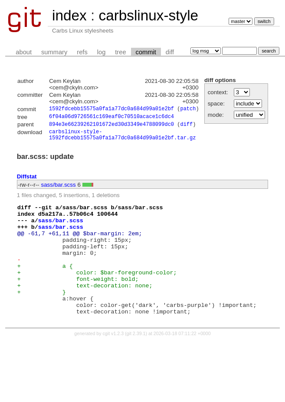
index (69, 15)
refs (82, 52)
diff (170, 52)
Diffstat (27, 181)
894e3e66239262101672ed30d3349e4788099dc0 (111, 126)
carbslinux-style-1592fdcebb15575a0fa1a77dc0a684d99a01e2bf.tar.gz (122, 138)
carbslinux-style (148, 15)
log (101, 52)
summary (54, 52)
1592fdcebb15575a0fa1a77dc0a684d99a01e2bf (111, 109)
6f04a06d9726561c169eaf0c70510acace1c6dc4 (111, 118)
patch (188, 109)
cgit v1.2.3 (113, 360)
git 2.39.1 (136, 360)
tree (120, 52)
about (24, 52)
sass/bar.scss (58, 189)
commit (146, 52)
